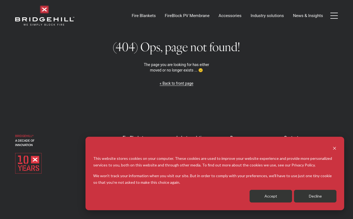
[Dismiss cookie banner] (334, 147)
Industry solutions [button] (267, 15)
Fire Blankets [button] (144, 15)
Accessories (230, 15)
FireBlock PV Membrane (187, 15)
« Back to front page (176, 83)
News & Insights (308, 15)
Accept (270, 196)
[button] (334, 15)
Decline (315, 196)
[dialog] (214, 173)
